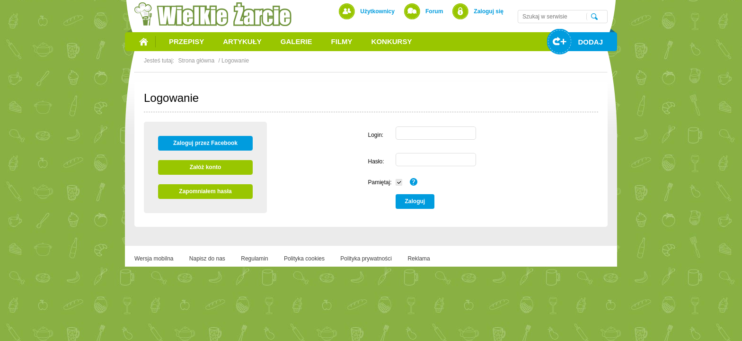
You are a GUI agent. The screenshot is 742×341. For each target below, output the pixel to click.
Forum (434, 11)
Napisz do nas (207, 258)
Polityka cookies (304, 258)
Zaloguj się (489, 11)
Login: (375, 135)
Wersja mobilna (153, 258)
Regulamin (254, 258)
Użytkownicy (377, 11)
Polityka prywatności (366, 258)
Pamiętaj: (379, 182)
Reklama (418, 258)
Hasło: (376, 161)
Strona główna (196, 60)
